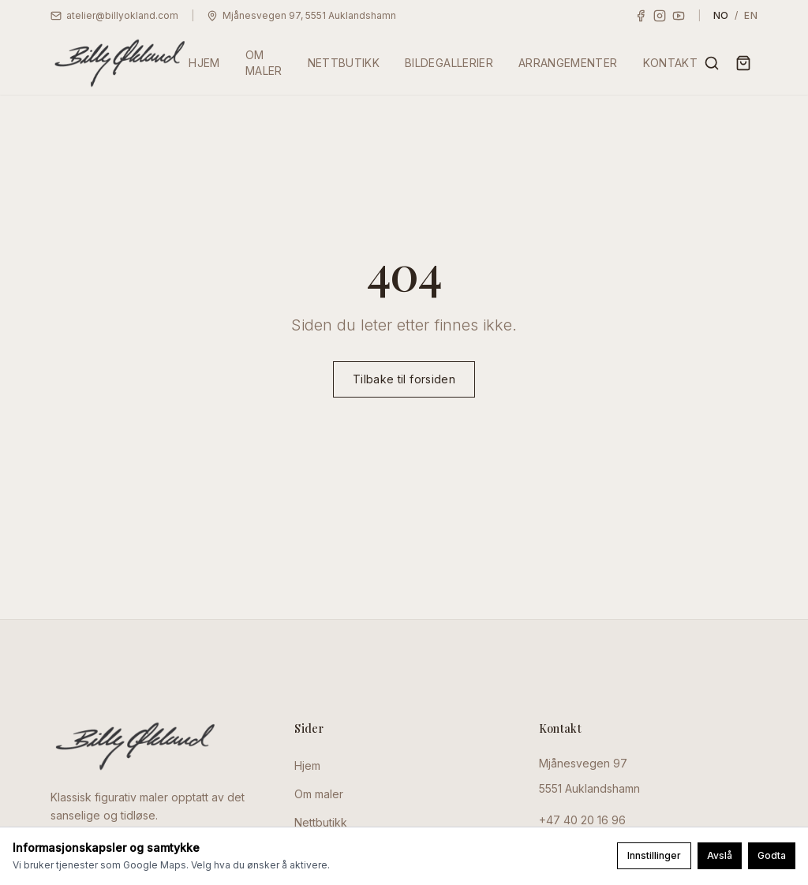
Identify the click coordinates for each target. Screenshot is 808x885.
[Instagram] (659, 15)
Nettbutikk (320, 822)
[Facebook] (640, 15)
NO (721, 15)
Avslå (719, 855)
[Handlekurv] (743, 63)
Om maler (318, 794)
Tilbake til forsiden (404, 379)
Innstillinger (654, 855)
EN (751, 15)
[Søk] (712, 63)
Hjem (307, 765)
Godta (772, 855)
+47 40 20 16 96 (582, 820)
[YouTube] (678, 15)
